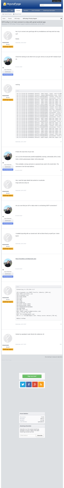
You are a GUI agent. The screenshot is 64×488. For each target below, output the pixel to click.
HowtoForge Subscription (49, 10)
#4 (60, 170)
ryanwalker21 (41, 421)
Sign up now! (32, 376)
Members (26, 10)
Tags (12, 10)
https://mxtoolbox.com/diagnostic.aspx (26, 258)
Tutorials (5, 10)
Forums (18, 10)
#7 (60, 243)
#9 (60, 324)
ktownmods (18, 141)
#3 (60, 141)
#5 (60, 190)
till (3, 67)
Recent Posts (18, 14)
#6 (60, 215)
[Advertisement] (32, 455)
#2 (60, 66)
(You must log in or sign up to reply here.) (53, 356)
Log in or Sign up (56, 1)
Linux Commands (36, 10)
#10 (60, 344)
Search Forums (8, 14)
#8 (60, 268)
